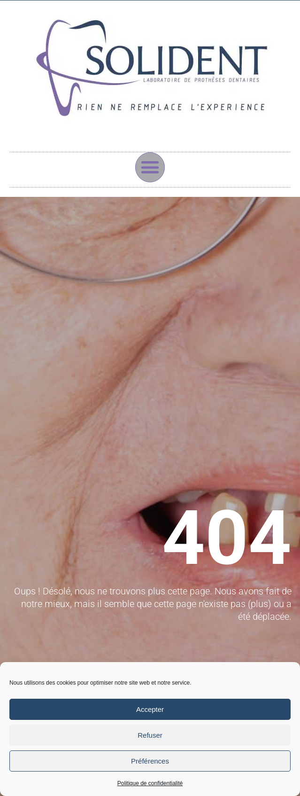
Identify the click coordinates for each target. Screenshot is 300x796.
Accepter (150, 709)
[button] (150, 167)
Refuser (150, 735)
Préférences (150, 761)
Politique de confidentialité (150, 783)
